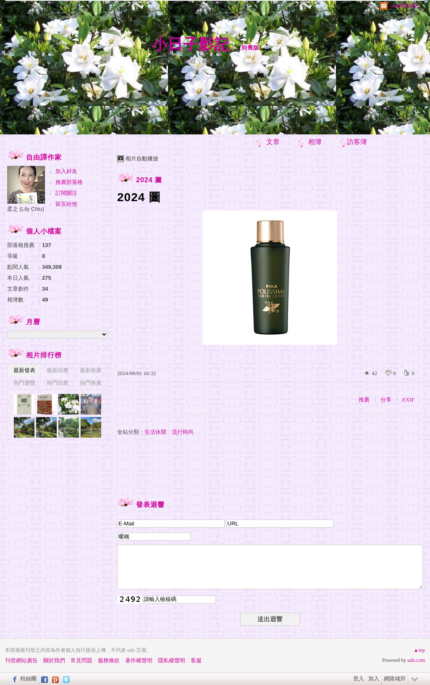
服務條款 (109, 660)
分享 (385, 399)
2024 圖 (149, 180)
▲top (419, 650)
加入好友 (66, 171)
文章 (273, 141)
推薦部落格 (69, 182)
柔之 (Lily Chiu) (25, 209)
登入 (358, 678)
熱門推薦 (91, 383)
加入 (373, 678)
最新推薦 (91, 370)
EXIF (408, 399)
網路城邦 (395, 678)
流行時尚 (183, 432)
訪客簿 (357, 141)
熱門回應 (57, 383)
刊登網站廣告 (21, 660)
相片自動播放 (142, 158)
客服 (196, 660)
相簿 (315, 141)
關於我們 (54, 660)
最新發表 (24, 370)
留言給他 (66, 204)
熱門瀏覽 (24, 383)
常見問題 (81, 660)
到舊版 (250, 48)
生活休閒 (155, 432)
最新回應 (57, 370)
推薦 (364, 399)
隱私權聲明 (171, 660)
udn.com (416, 660)
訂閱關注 (66, 193)
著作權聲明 (138, 660)
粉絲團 (28, 678)
